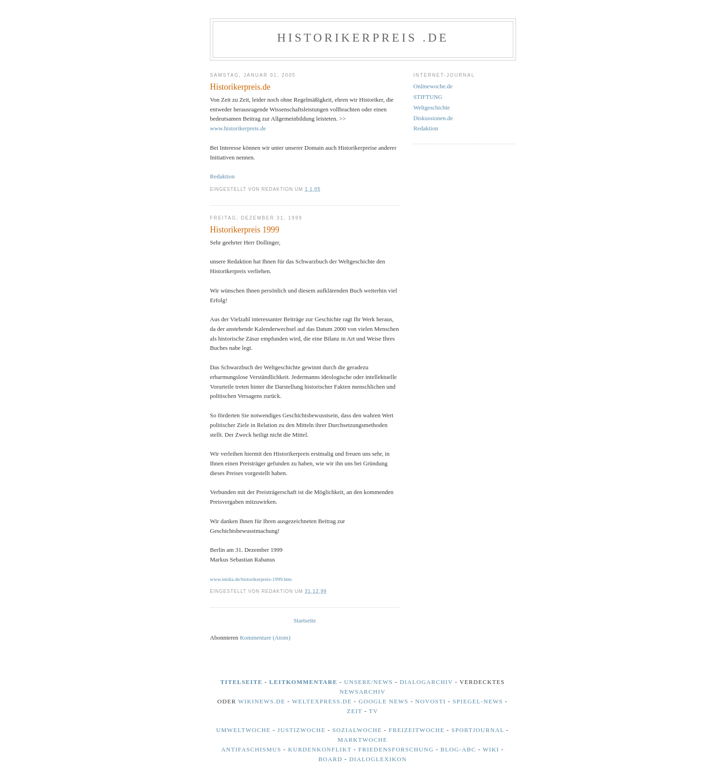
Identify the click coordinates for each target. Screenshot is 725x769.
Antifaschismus (251, 749)
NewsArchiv (362, 691)
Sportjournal (477, 729)
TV (373, 711)
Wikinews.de (261, 701)
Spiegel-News (478, 701)
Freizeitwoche (417, 729)
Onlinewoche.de (433, 86)
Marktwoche (362, 739)
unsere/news (368, 681)
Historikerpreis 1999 (244, 229)
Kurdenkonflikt (319, 749)
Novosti (430, 701)
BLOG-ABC (458, 749)
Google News (384, 701)
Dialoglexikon (378, 759)
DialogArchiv (426, 681)
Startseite (305, 620)
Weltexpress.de (321, 701)
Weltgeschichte (431, 107)
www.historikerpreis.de (238, 128)
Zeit (354, 711)
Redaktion (222, 176)
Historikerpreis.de (240, 87)
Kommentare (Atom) (265, 637)
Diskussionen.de (433, 118)
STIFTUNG (427, 96)
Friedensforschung (396, 749)
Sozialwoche (357, 729)
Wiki (491, 749)
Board (330, 759)
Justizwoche (301, 729)
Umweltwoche (243, 729)
